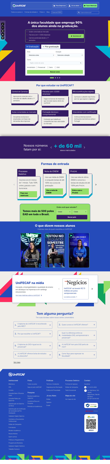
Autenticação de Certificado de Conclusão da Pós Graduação (17, 411)
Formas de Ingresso (71, 384)
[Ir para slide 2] (55, 77)
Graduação (32, 46)
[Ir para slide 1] (52, 77)
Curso (29, 60)
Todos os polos (32, 384)
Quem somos (13, 437)
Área (28, 52)
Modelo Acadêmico (15, 430)
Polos (42, 12)
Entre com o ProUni (77, 191)
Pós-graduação (51, 46)
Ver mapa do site (70, 399)
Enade (48, 405)
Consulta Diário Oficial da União (16, 394)
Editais (48, 399)
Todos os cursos (17, 12)
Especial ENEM (56, 12)
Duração (58, 52)
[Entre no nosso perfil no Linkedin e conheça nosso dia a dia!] (2, 38)
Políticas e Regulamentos (16, 440)
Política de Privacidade (53, 390)
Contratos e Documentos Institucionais (16, 420)
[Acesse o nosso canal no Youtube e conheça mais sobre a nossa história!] (2, 31)
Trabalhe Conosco (14, 449)
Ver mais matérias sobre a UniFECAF (29, 295)
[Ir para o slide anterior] (51, 147)
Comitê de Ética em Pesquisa (33, 402)
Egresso (48, 402)
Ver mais (17, 362)
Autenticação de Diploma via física (16, 405)
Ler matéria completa (70, 297)
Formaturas (12, 427)
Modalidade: (31, 67)
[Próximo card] (96, 184)
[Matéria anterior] (59, 289)
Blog (48, 12)
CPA (10, 387)
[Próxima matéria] (92, 289)
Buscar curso (55, 72)
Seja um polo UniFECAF (35, 387)
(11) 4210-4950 (90, 387)
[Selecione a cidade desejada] (79, 212)
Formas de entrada (31, 12)
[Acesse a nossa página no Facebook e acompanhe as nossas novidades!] (2, 34)
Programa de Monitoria (16, 443)
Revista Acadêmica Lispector (33, 397)
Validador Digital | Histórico (17, 446)
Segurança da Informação (54, 387)
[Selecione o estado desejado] (64, 212)
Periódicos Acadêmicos (35, 406)
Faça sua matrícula (24, 194)
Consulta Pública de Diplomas (14, 399)
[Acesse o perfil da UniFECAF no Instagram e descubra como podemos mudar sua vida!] (2, 27)
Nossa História (13, 433)
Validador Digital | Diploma (16, 416)
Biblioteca (12, 384)
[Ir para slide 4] (59, 77)
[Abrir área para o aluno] (75, 5)
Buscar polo (72, 217)
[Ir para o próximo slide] (84, 147)
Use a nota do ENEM (51, 191)
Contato (11, 390)
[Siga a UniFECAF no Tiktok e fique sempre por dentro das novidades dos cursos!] (2, 24)
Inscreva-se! (76, 36)
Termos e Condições (52, 384)
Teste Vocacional (70, 390)
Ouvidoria (87, 384)
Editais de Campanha (15, 424)
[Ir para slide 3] (57, 77)
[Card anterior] (14, 184)
